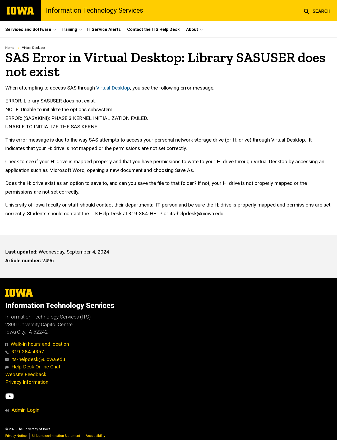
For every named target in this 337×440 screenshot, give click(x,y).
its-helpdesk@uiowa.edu (35, 359)
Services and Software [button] (28, 29)
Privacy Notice (16, 436)
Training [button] (69, 29)
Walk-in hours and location (37, 344)
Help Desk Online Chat (32, 367)
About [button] (192, 29)
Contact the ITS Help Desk (153, 29)
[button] (317, 10)
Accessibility (95, 436)
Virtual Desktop (33, 48)
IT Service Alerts (104, 29)
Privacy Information (26, 382)
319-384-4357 (24, 352)
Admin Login (25, 410)
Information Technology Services (94, 10)
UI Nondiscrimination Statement (56, 436)
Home (10, 48)
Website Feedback (25, 374)
